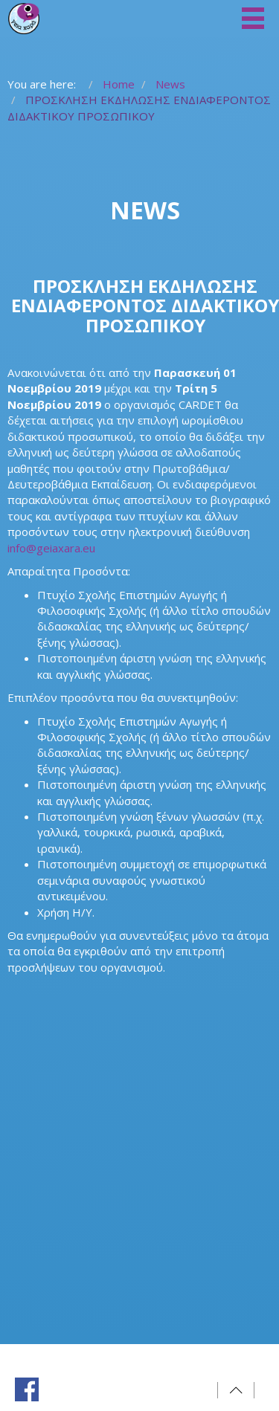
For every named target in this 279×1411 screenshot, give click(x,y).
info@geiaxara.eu (51, 547)
